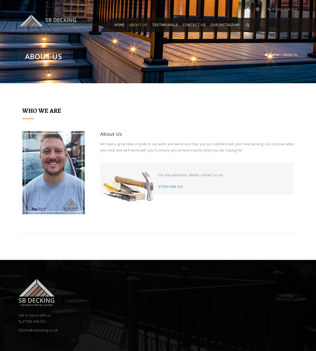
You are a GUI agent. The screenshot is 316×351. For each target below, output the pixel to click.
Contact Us (194, 25)
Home (119, 25)
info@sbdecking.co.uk (38, 330)
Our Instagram (224, 25)
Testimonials (165, 25)
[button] (248, 25)
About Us (138, 25)
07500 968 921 (282, 9)
